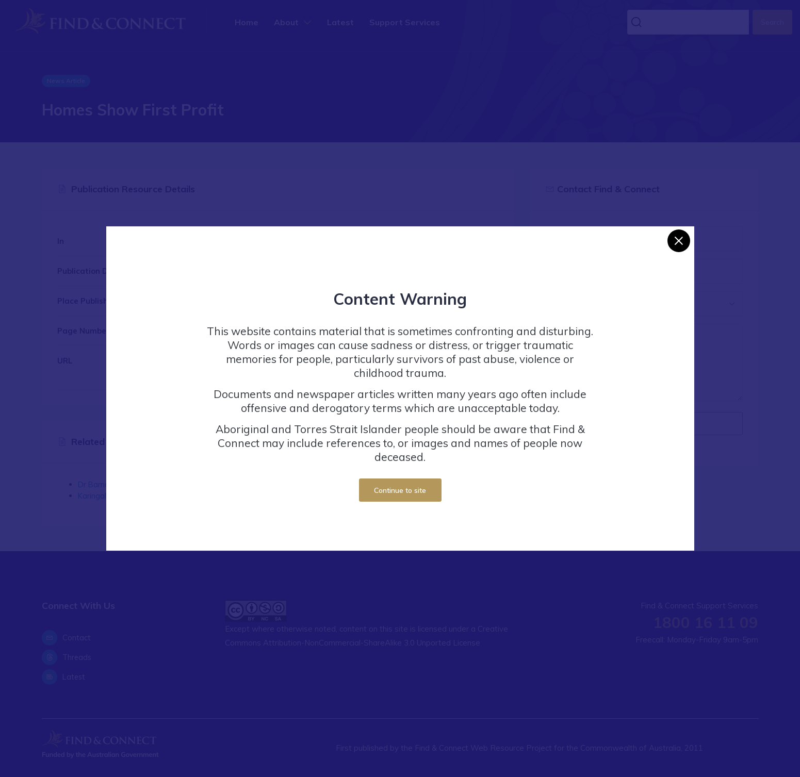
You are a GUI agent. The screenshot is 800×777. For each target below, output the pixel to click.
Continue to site (400, 490)
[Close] (678, 240)
